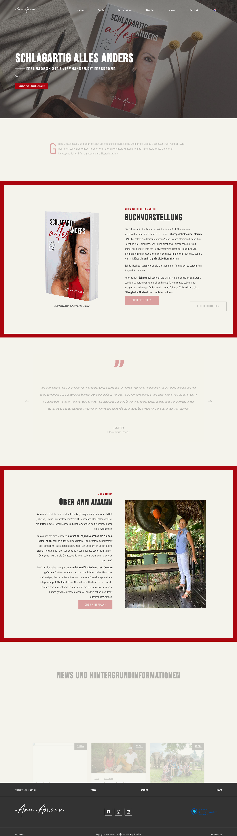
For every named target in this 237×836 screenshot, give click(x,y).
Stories (150, 10)
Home (80, 10)
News (172, 10)
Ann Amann (125, 10)
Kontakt (195, 10)
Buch (101, 10)
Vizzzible (137, 834)
